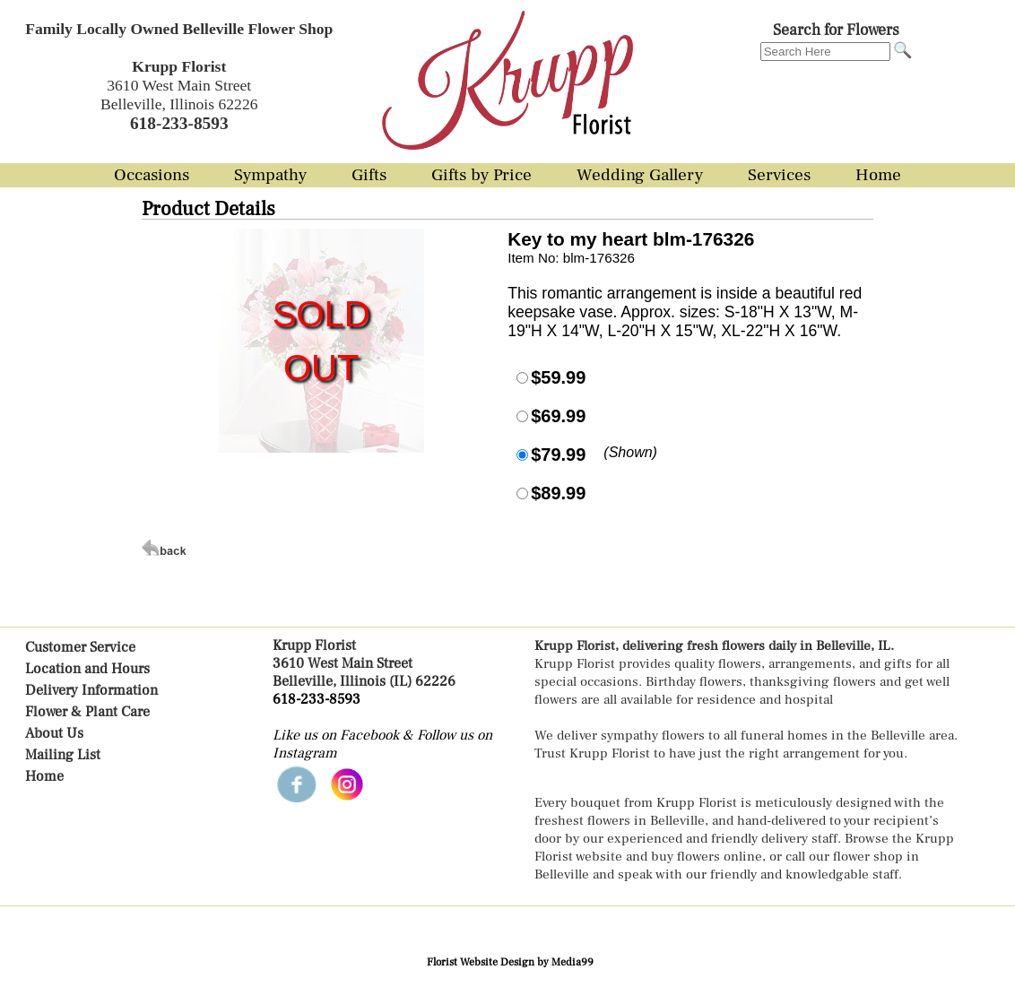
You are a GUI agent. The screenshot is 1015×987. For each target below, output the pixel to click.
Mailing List (62, 755)
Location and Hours (87, 669)
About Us (54, 733)
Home (44, 776)
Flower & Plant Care (87, 712)
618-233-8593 (316, 699)
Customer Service (80, 647)
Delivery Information (91, 690)
